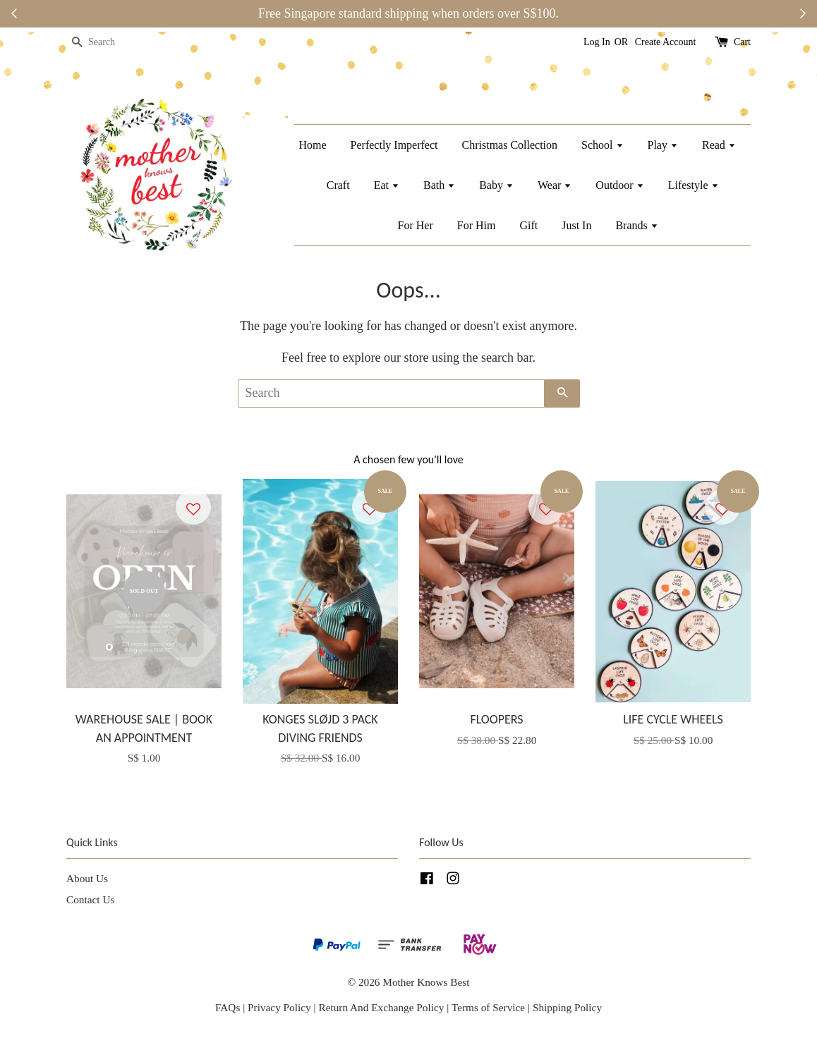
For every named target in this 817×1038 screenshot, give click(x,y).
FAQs (227, 1007)
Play (663, 145)
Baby (496, 185)
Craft (338, 185)
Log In (596, 42)
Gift (528, 225)
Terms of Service (490, 1007)
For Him (476, 225)
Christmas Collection (510, 145)
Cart (742, 42)
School (602, 145)
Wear (554, 185)
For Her (415, 225)
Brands (636, 225)
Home (312, 145)
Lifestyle (693, 185)
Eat (386, 185)
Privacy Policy (279, 1007)
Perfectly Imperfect (394, 145)
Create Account (665, 42)
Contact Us (90, 899)
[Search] (108, 42)
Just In (576, 225)
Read (719, 145)
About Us (87, 878)
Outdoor (619, 185)
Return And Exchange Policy (381, 1007)
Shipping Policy (567, 1007)
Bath (439, 185)
